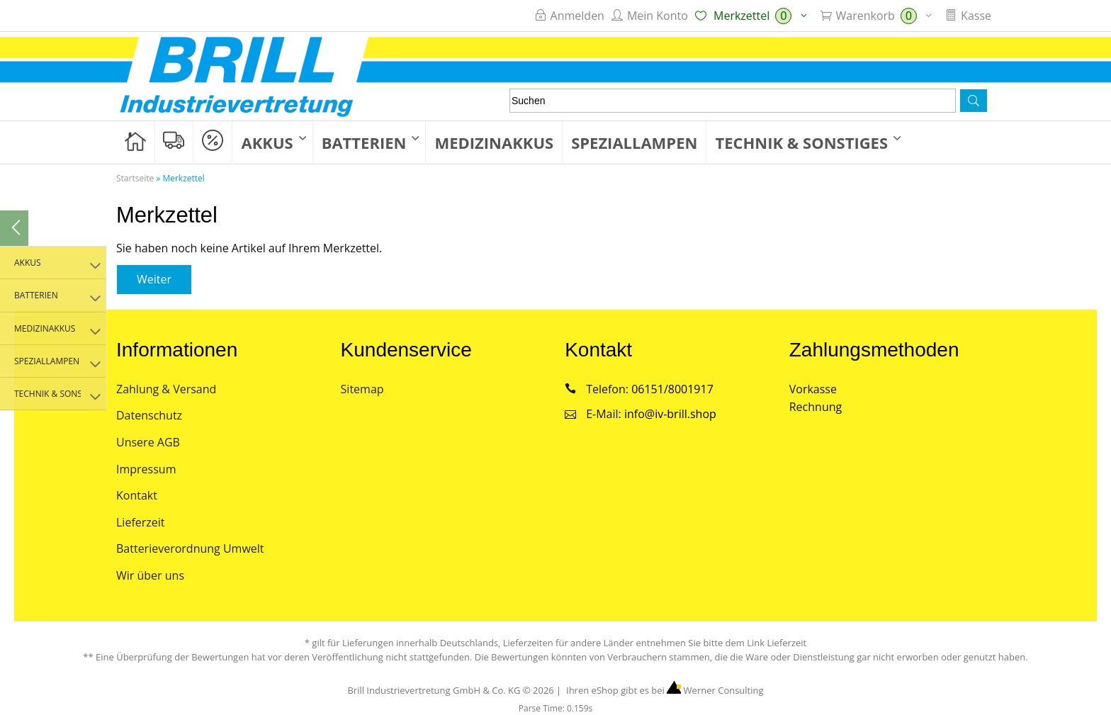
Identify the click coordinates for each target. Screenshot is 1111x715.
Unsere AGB (148, 442)
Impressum (146, 469)
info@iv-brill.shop (670, 414)
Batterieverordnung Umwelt (190, 548)
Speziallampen (634, 142)
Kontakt (136, 495)
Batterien (364, 142)
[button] (973, 101)
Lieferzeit (140, 522)
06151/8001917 (672, 389)
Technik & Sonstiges (801, 142)
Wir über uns (150, 575)
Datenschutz (149, 415)
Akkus (267, 142)
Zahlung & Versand (166, 389)
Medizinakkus (493, 142)
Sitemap (362, 389)
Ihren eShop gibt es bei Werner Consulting (664, 690)
